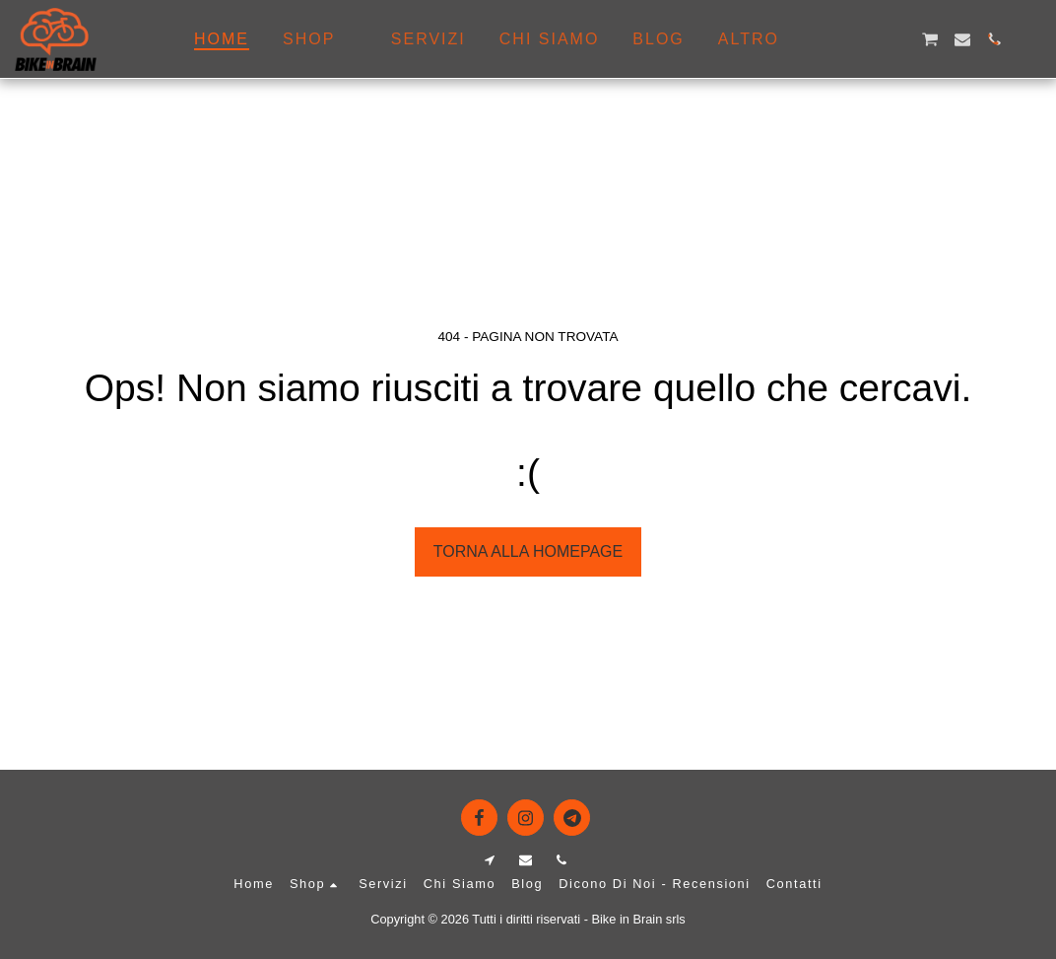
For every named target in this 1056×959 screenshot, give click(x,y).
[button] (834, 39)
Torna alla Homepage (528, 551)
